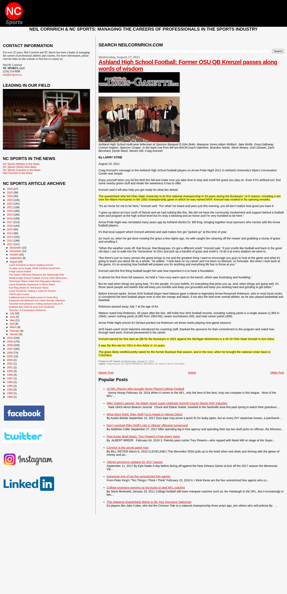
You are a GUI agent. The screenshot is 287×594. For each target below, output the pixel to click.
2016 (10, 225)
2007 (10, 348)
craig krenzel (113, 363)
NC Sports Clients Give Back (169, 363)
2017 (10, 222)
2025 (10, 192)
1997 (10, 378)
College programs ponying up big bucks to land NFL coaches (146, 487)
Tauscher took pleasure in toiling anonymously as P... (36, 303)
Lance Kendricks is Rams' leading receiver (31, 265)
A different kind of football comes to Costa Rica (33, 297)
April (12, 323)
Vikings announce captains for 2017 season (135, 462)
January (14, 334)
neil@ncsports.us (12, 74)
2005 (10, 356)
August (14, 261)
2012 (10, 240)
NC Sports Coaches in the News (21, 170)
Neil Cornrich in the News (17, 173)
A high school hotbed (20, 271)
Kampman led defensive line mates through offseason (37, 300)
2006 (10, 352)
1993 (10, 389)
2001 (10, 367)
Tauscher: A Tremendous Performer (27, 310)
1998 (10, 374)
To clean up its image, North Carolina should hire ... (36, 268)
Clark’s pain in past (19, 294)
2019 (10, 214)
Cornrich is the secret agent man (128, 447)
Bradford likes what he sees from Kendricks (31, 307)
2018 (10, 218)
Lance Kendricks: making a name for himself (32, 290)
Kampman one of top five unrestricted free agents (138, 476)
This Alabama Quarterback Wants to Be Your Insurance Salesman (149, 502)
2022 (10, 203)
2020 (10, 210)
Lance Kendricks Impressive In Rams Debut (32, 284)
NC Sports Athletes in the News (137, 363)
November (16, 251)
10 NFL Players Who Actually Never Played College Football (145, 388)
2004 (10, 359)
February (15, 330)
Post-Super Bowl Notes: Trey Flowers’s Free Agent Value (143, 436)
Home (192, 372)
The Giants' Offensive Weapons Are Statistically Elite (36, 274)
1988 (10, 396)
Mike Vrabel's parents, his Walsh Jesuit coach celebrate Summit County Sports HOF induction (167, 403)
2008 (10, 345)
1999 (10, 371)
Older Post (277, 372)
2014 (10, 233)
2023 (10, 200)
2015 (10, 229)
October (14, 254)
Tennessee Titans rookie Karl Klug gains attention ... (36, 281)
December (16, 247)
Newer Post (106, 372)
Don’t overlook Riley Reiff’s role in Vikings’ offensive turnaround (147, 425)
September (16, 258)
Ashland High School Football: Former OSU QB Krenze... (39, 278)
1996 (10, 382)
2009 (10, 341)
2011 (10, 244)
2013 (10, 236)
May (12, 320)
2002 (10, 363)
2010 (10, 337)
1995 (10, 385)
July (12, 313)
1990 (10, 393)
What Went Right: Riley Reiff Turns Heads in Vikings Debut (144, 414)
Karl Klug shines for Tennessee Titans (28, 287)
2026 (10, 188)
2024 (10, 196)
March (13, 327)
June (13, 316)
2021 (10, 207)
